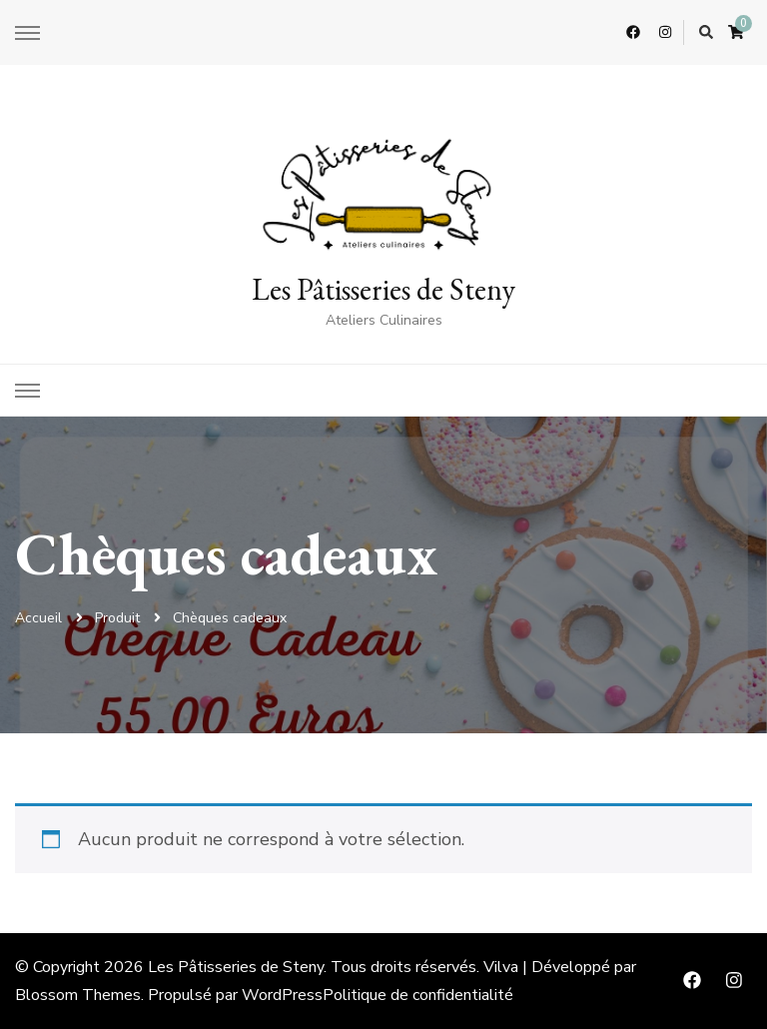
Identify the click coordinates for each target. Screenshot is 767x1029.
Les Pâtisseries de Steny (383, 289)
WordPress (282, 995)
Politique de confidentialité (418, 995)
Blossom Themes (78, 995)
